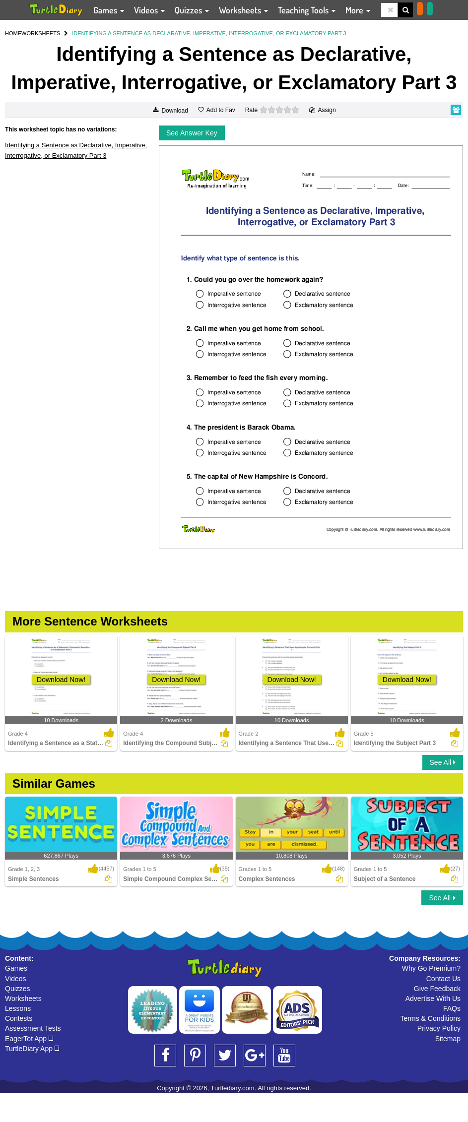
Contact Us (443, 979)
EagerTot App (29, 1039)
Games (16, 968)
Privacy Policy (439, 1028)
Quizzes (17, 989)
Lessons (18, 1008)
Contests (18, 1018)
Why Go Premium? (431, 968)
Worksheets (23, 998)
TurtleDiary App (32, 1049)
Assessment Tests (33, 1028)
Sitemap (448, 1039)
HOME (13, 33)
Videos (15, 979)
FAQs (452, 1008)
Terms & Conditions (431, 1018)
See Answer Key (191, 133)
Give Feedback (437, 989)
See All (443, 762)
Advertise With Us (433, 998)
